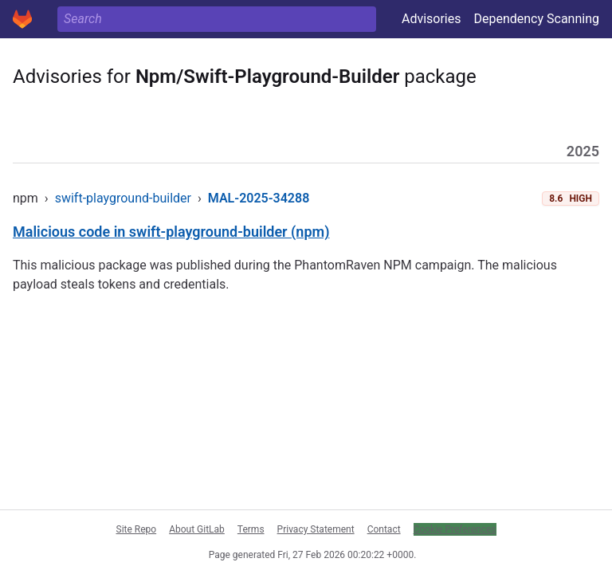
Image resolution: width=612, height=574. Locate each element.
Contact (384, 529)
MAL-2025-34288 (258, 198)
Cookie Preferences (455, 529)
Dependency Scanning (536, 18)
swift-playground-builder (123, 198)
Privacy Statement (316, 529)
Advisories (431, 18)
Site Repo (136, 529)
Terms (251, 529)
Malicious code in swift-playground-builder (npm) (171, 231)
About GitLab (197, 529)
